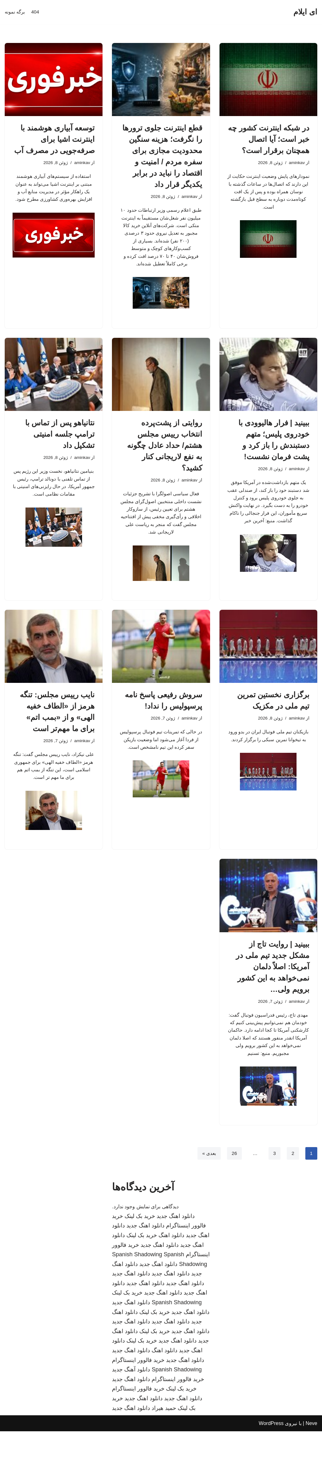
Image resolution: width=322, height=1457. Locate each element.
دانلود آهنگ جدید (131, 1395)
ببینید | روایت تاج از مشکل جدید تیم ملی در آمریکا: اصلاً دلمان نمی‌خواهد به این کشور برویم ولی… (272, 985)
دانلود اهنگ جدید (176, 1241)
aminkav (296, 163)
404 (36, 12)
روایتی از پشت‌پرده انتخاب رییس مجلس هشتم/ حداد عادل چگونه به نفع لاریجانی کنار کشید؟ (164, 453)
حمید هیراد (164, 1433)
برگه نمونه (15, 12)
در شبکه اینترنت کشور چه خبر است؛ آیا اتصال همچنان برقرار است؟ (268, 139)
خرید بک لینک (140, 1241)
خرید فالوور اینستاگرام (138, 1385)
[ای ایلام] (305, 12)
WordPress (271, 1449)
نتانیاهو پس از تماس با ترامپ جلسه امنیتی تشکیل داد (60, 442)
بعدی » (207, 1178)
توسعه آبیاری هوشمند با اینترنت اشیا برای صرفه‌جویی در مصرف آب (54, 139)
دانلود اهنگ (171, 1261)
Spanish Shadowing (137, 1280)
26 (233, 1178)
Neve (311, 1449)
